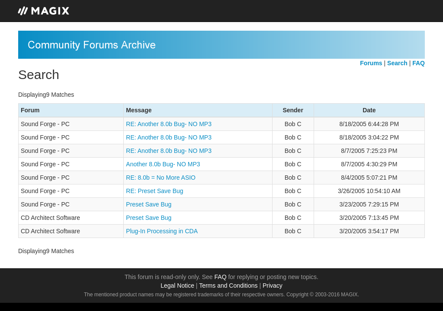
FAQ (221, 276)
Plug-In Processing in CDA (162, 231)
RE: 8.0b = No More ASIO (161, 177)
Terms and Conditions (228, 285)
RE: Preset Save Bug (154, 190)
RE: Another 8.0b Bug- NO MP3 (169, 124)
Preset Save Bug (148, 204)
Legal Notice (177, 285)
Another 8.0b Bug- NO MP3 (163, 164)
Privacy (272, 285)
